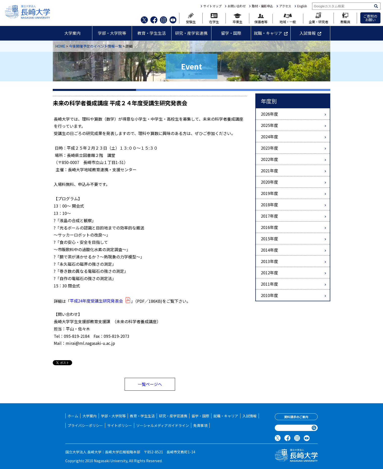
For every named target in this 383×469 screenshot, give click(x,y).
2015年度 (269, 239)
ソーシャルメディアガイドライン (162, 425)
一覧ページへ (150, 384)
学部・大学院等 (112, 33)
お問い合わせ (237, 6)
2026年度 (269, 114)
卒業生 (237, 18)
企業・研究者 (318, 18)
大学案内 (72, 33)
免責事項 (200, 425)
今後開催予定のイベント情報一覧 (95, 46)
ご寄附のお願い (370, 18)
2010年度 (269, 295)
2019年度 (269, 193)
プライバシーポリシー (85, 425)
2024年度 (269, 136)
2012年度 (269, 273)
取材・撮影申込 (262, 6)
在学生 (214, 18)
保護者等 (260, 19)
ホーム (73, 415)
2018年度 (269, 205)
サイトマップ (212, 6)
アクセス (285, 6)
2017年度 (269, 216)
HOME (60, 46)
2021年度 (269, 171)
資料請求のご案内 (296, 417)
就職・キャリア (268, 33)
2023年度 (269, 148)
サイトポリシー (119, 425)
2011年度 (269, 284)
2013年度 (269, 261)
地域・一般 (288, 18)
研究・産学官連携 (191, 33)
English (302, 6)
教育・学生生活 (152, 33)
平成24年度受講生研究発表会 (100, 301)
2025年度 (269, 125)
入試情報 (307, 33)
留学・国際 (231, 33)
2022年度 (269, 159)
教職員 (345, 18)
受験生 (191, 18)
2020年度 (269, 182)
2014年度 (269, 250)
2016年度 (269, 227)
